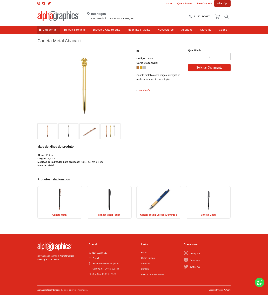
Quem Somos (184, 3)
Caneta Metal (59, 214)
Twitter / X (195, 267)
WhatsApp (222, 3)
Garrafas (205, 29)
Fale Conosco (204, 3)
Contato (145, 269)
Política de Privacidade (152, 274)
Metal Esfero (145, 90)
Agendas (186, 29)
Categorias (50, 29)
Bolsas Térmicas (75, 29)
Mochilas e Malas (139, 29)
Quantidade (194, 50)
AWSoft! (227, 290)
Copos (223, 29)
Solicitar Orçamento (209, 67)
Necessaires (166, 29)
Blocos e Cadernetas (106, 29)
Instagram (195, 253)
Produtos (145, 263)
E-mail (95, 258)
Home (169, 3)
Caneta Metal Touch (109, 214)
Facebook (195, 260)
